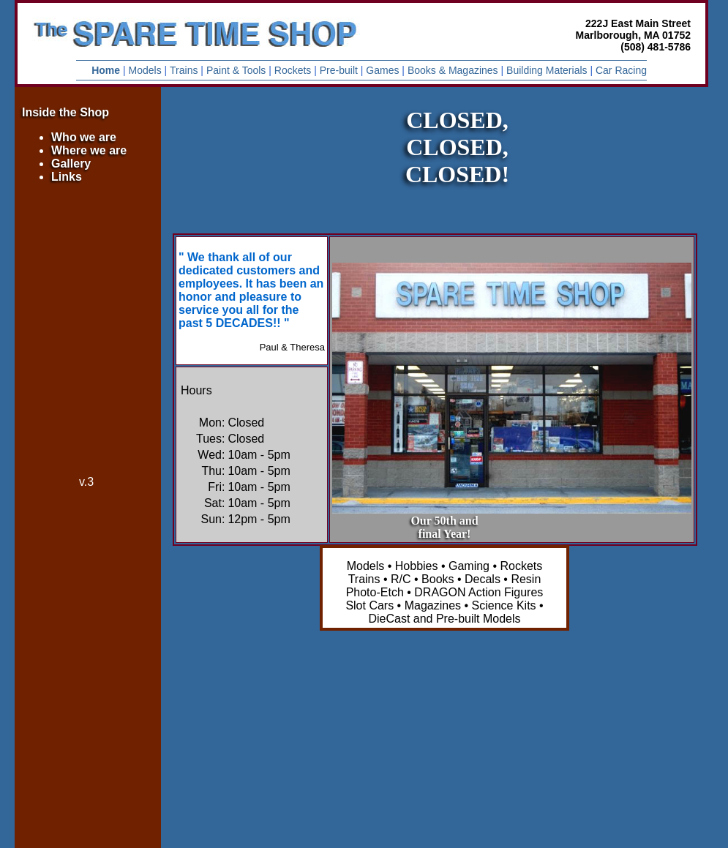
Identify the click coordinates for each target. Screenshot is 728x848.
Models (145, 70)
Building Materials (547, 70)
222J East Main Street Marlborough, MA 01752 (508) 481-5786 (633, 35)
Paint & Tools (236, 70)
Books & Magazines (453, 70)
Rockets (293, 70)
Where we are (89, 150)
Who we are (83, 137)
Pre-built (339, 70)
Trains (184, 70)
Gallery (71, 163)
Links (66, 176)
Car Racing (621, 70)
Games (382, 70)
